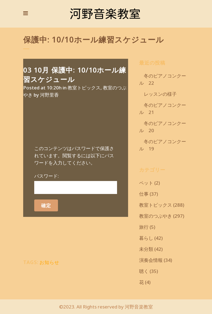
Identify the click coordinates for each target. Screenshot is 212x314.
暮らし (146, 238)
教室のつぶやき (155, 216)
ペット (146, 183)
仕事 (144, 194)
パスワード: (75, 183)
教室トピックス (84, 87)
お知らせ (49, 262)
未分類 (146, 249)
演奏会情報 (151, 260)
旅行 (144, 227)
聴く (144, 271)
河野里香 (49, 95)
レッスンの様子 (158, 94)
